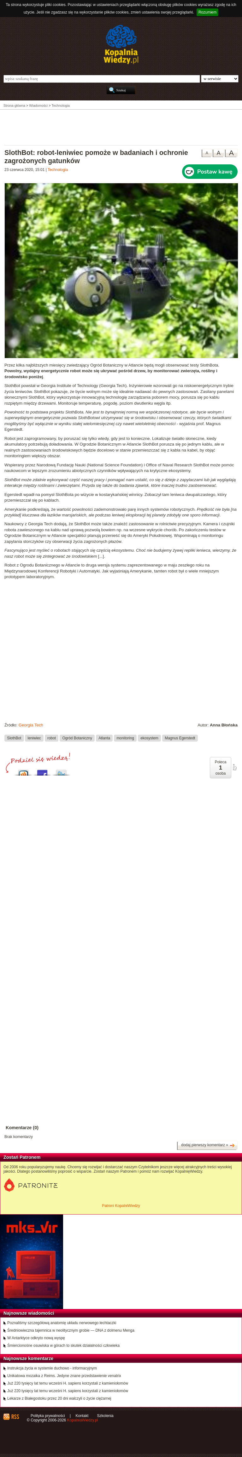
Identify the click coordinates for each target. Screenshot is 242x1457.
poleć (234, 767)
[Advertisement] (121, 127)
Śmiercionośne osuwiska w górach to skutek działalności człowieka (63, 1345)
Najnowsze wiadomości (28, 1313)
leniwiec (34, 738)
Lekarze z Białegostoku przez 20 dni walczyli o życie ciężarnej (59, 1398)
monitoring (125, 738)
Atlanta (104, 738)
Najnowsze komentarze (28, 1358)
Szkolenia (105, 1416)
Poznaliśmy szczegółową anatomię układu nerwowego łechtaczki (61, 1323)
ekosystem (149, 738)
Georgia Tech (31, 725)
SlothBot (14, 738)
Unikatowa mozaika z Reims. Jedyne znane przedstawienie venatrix (64, 1376)
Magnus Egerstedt (180, 738)
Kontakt (82, 1416)
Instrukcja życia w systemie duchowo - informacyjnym (52, 1368)
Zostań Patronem (22, 1157)
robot (51, 738)
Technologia (58, 170)
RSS (15, 1417)
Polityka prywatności (48, 1416)
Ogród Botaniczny (77, 738)
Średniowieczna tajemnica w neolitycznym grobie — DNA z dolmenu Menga (70, 1330)
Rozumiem (207, 12)
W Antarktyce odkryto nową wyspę (36, 1338)
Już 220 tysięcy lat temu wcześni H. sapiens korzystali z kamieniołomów (67, 1383)
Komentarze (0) (22, 1127)
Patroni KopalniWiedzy (121, 1206)
